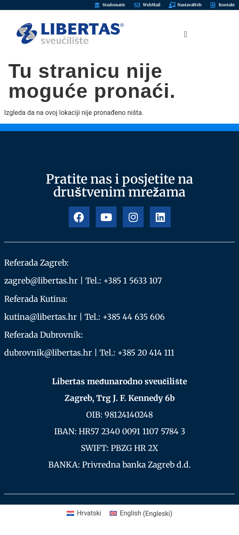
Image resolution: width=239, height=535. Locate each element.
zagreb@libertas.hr (41, 281)
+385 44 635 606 (133, 317)
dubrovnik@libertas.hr (48, 353)
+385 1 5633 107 (132, 281)
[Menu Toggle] (185, 34)
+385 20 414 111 (145, 353)
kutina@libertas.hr (40, 317)
